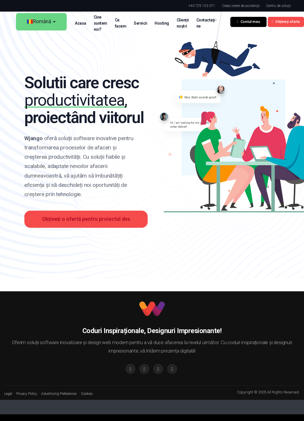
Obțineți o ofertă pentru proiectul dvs (86, 219)
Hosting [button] (162, 23)
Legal (8, 394)
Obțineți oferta (286, 22)
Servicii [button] (140, 23)
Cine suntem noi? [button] (100, 23)
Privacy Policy (26, 394)
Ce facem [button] (120, 23)
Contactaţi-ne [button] (206, 23)
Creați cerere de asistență (240, 6)
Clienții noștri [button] (183, 23)
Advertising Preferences (59, 394)
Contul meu (248, 22)
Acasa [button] (80, 23)
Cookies (87, 394)
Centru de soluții (278, 6)
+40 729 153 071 (201, 6)
